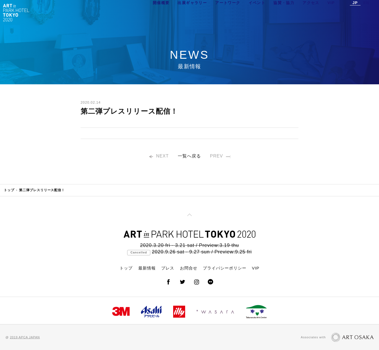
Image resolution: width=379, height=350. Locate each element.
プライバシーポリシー (224, 268)
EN (366, 12)
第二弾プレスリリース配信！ (42, 190)
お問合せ (188, 268)
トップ (9, 190)
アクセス (310, 12)
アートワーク (227, 12)
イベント (257, 12)
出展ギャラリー (192, 12)
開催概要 (161, 12)
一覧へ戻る (189, 156)
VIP (331, 12)
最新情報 (147, 268)
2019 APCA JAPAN (25, 337)
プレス (167, 268)
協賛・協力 (283, 12)
